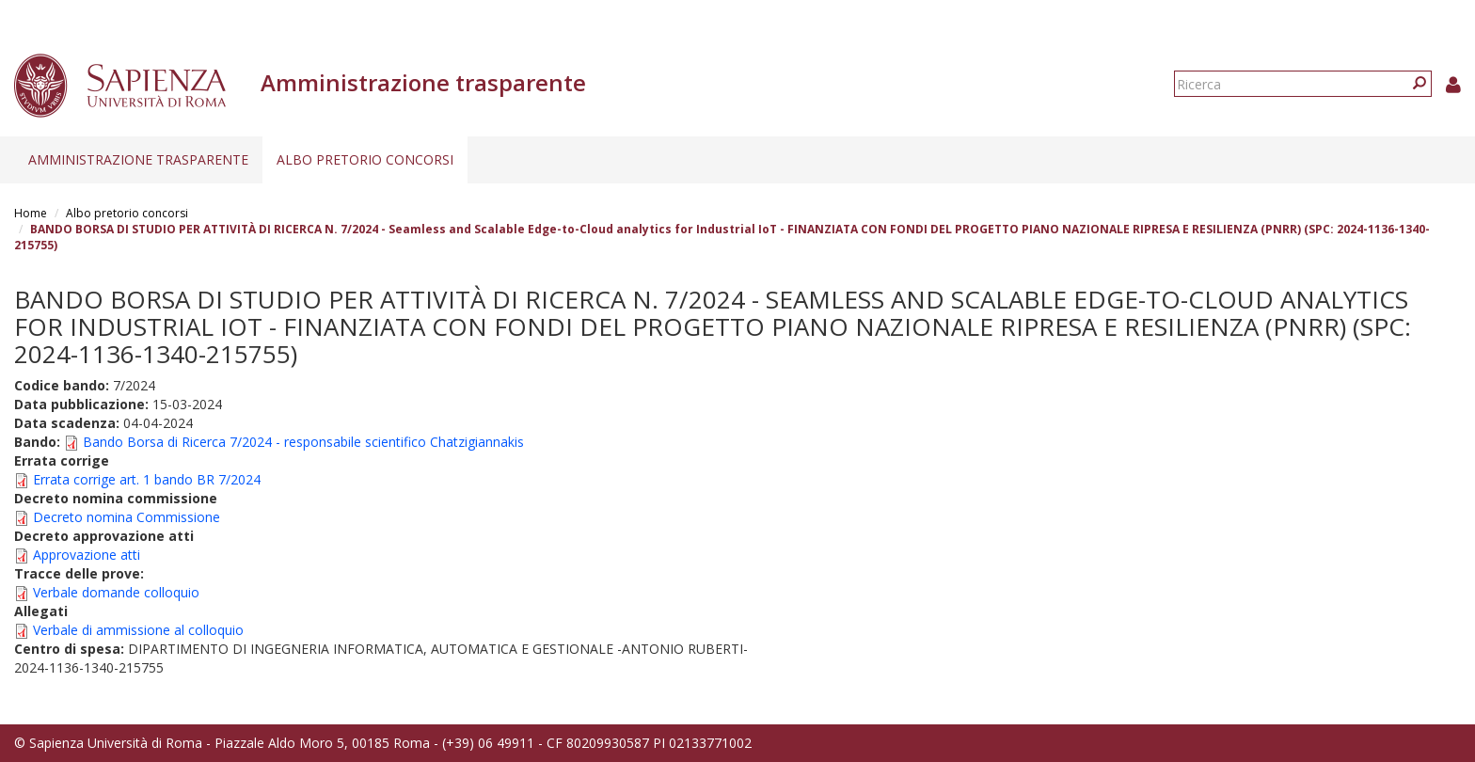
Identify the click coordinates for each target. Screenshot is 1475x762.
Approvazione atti (86, 555)
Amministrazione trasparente (138, 159)
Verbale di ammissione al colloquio (138, 630)
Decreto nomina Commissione (126, 517)
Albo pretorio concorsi (365, 159)
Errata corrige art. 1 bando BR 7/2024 (147, 479)
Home (30, 213)
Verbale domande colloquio (116, 592)
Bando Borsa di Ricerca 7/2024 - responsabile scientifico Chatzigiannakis (303, 442)
